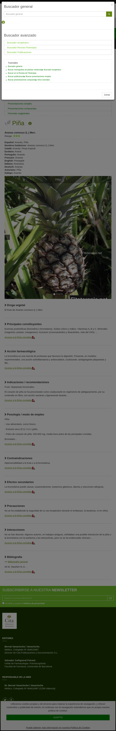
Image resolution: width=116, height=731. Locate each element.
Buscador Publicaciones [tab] (19, 52)
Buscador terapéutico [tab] (18, 42)
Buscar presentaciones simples (38, 76)
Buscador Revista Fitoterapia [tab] (21, 47)
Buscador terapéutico (52, 70)
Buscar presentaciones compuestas (22, 80)
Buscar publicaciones (16, 76)
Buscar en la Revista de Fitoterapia (22, 73)
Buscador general (15, 66)
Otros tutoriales (43, 80)
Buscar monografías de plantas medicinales (25, 70)
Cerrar (107, 95)
